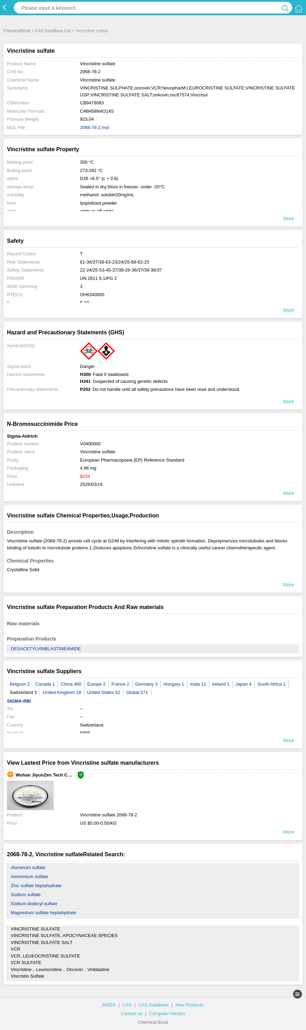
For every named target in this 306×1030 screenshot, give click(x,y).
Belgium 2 (20, 684)
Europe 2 (96, 684)
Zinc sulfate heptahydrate (36, 885)
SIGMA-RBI (19, 701)
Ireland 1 (221, 684)
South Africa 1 (271, 684)
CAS (127, 1004)
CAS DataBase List (53, 30)
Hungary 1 (173, 684)
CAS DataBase (153, 1004)
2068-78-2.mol (94, 127)
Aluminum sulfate (28, 867)
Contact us (131, 1013)
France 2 (120, 684)
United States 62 (103, 692)
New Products (189, 1004)
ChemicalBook (16, 30)
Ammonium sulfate (29, 876)
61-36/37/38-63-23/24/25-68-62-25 (114, 262)
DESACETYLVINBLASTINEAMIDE (46, 648)
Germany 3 (146, 684)
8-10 (84, 302)
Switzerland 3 (23, 692)
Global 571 (137, 692)
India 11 (198, 684)
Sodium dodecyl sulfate (34, 903)
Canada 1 (45, 684)
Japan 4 (244, 684)
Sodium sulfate (26, 894)
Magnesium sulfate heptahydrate (43, 912)
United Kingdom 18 (62, 692)
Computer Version (167, 1013)
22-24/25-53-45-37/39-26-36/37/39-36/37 (121, 270)
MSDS (109, 1004)
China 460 (71, 684)
